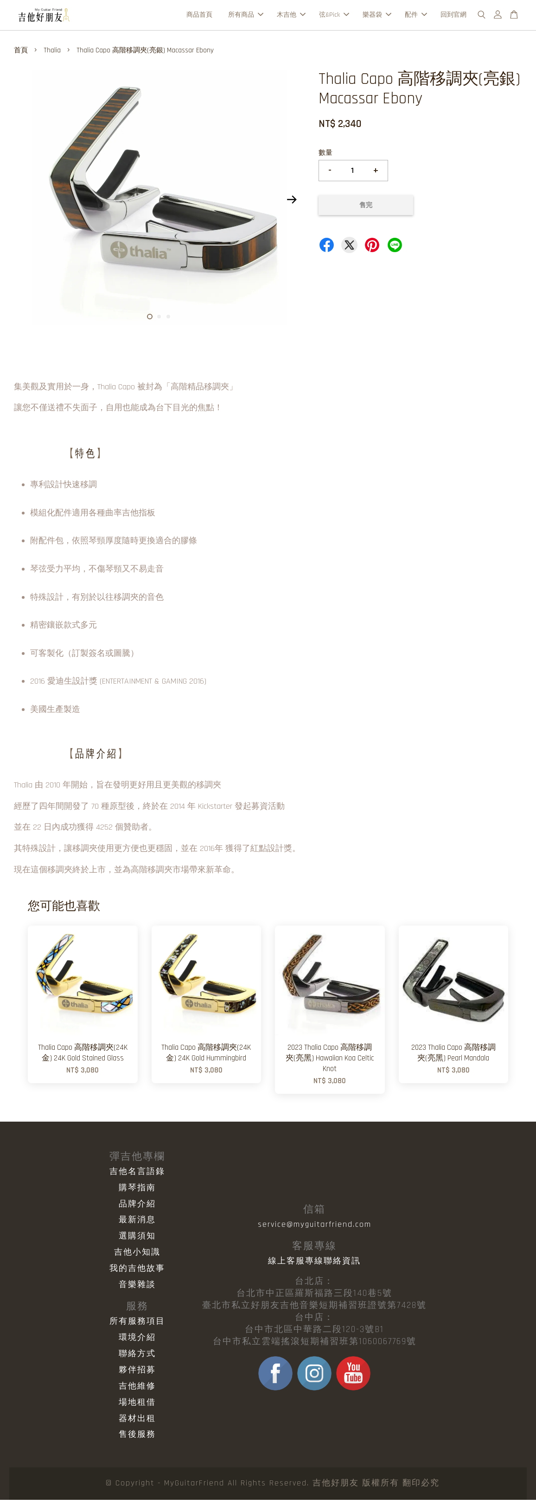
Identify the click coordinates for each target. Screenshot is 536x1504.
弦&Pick (334, 17)
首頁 (21, 54)
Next (292, 204)
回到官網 (453, 17)
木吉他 (291, 17)
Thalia (52, 54)
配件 (416, 17)
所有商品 (245, 17)
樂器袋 (377, 17)
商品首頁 (199, 17)
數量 (325, 156)
